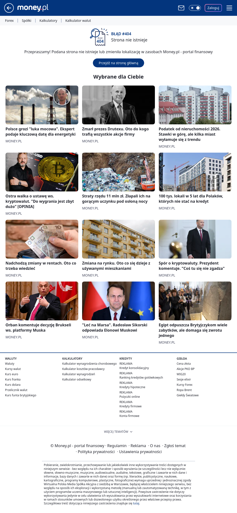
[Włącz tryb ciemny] (195, 8)
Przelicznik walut (16, 390)
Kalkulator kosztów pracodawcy (83, 369)
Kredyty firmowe (130, 406)
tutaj (136, 503)
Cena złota (184, 364)
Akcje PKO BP (186, 369)
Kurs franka (13, 379)
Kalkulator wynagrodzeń (78, 374)
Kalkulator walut (78, 20)
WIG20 (181, 374)
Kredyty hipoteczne (132, 387)
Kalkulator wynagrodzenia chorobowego (89, 364)
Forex (9, 20)
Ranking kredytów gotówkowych (141, 377)
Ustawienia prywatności (139, 451)
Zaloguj (213, 8)
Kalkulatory (48, 20)
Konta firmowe (129, 416)
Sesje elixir (184, 379)
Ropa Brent (184, 390)
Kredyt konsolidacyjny (134, 368)
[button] (229, 8)
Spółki (26, 20)
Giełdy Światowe (188, 395)
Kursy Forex (184, 385)
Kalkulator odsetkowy (76, 379)
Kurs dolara (13, 385)
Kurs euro (11, 374)
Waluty (9, 364)
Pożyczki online (129, 397)
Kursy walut (13, 369)
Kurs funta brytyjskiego (20, 395)
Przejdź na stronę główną (118, 63)
